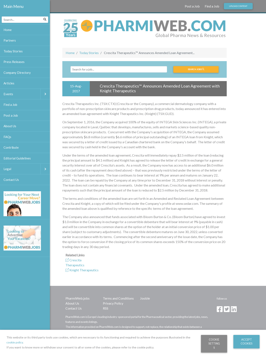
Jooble (145, 298)
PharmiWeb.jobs (77, 298)
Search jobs (196, 69)
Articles (9, 83)
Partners (10, 40)
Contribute (11, 147)
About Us (72, 303)
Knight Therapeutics (82, 270)
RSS (105, 308)
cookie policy (14, 342)
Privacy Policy (113, 303)
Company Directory (17, 72)
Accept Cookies (246, 341)
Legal (27, 169)
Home (70, 53)
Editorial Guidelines (17, 158)
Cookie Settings (214, 343)
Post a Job (192, 6)
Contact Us (73, 308)
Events (27, 94)
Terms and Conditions (118, 298)
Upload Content (238, 6)
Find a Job (212, 6)
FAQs (7, 137)
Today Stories (89, 53)
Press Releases (14, 62)
